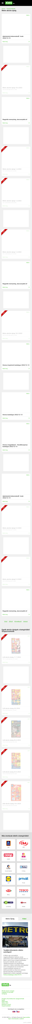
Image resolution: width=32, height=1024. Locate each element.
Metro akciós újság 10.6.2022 (12, 88)
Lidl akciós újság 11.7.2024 (12, 657)
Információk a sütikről (18, 1019)
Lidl (28, 636)
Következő (18, 621)
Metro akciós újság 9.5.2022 (12, 579)
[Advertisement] (16, 54)
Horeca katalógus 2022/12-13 (12, 415)
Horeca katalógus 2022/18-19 (12, 975)
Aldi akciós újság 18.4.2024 (12, 803)
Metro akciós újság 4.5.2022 (12, 528)
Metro (27, 15)
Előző (11, 621)
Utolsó (25, 621)
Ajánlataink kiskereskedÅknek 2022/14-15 (13, 37)
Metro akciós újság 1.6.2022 (12, 169)
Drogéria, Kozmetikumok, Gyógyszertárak (13, 998)
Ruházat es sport (6, 1004)
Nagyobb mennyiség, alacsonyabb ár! (15, 119)
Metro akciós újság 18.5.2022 (12, 333)
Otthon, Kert (5, 1003)
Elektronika (5, 1001)
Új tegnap (4, 994)
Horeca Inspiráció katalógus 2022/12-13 (16, 365)
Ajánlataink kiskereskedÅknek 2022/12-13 (13, 497)
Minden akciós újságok (8, 991)
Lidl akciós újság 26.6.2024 (12, 740)
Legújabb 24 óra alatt (7, 992)
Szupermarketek (11, 8)
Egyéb (3, 1000)
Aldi (28, 782)
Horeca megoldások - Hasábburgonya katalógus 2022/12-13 (15, 445)
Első (5, 621)
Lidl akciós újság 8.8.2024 (11, 708)
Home (3, 8)
